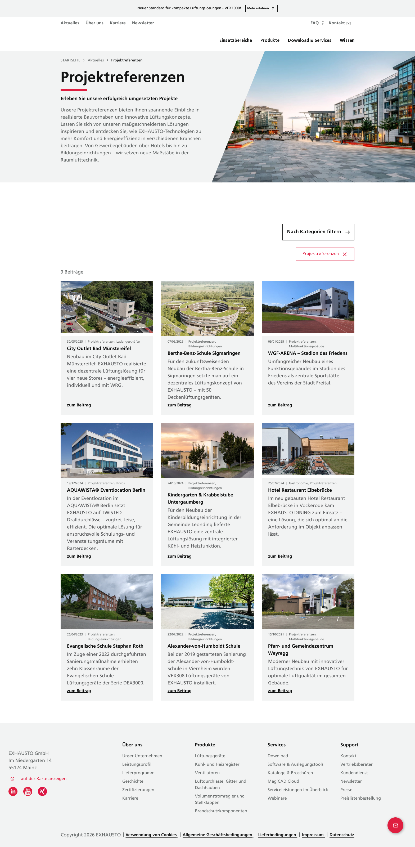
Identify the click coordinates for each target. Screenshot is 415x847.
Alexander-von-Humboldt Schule (204, 646)
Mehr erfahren (258, 8)
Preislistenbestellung (360, 798)
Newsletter (143, 23)
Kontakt (348, 756)
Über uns (94, 23)
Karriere (118, 23)
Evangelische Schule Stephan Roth (105, 646)
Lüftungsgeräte (210, 756)
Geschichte (132, 781)
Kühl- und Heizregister (217, 765)
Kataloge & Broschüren (290, 773)
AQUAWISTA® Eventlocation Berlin (106, 490)
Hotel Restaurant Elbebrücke (300, 490)
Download (278, 756)
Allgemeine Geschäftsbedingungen (217, 835)
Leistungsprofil (136, 765)
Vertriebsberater (356, 765)
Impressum (313, 835)
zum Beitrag (79, 405)
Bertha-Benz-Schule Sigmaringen (204, 353)
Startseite (70, 60)
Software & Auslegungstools (295, 765)
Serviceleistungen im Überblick (298, 790)
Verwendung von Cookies (151, 835)
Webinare (277, 798)
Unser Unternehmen (142, 756)
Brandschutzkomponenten (221, 811)
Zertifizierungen (138, 790)
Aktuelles (70, 23)
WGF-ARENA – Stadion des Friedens (308, 353)
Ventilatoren (207, 773)
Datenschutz (342, 835)
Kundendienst (354, 773)
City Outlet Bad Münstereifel (99, 348)
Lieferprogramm (138, 773)
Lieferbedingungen (277, 835)
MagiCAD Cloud (283, 781)
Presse (346, 790)
